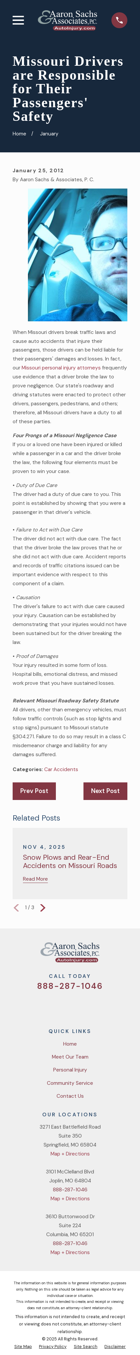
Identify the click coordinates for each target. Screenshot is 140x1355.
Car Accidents (61, 769)
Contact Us (70, 1096)
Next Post (105, 791)
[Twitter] (45, 1005)
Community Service (70, 1083)
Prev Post (34, 791)
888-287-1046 (70, 986)
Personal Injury (70, 1070)
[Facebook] (62, 1005)
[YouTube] (78, 1005)
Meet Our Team (70, 1057)
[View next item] (43, 908)
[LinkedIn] (94, 1005)
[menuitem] (23, 1346)
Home (70, 1044)
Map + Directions (70, 1154)
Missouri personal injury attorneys (61, 367)
